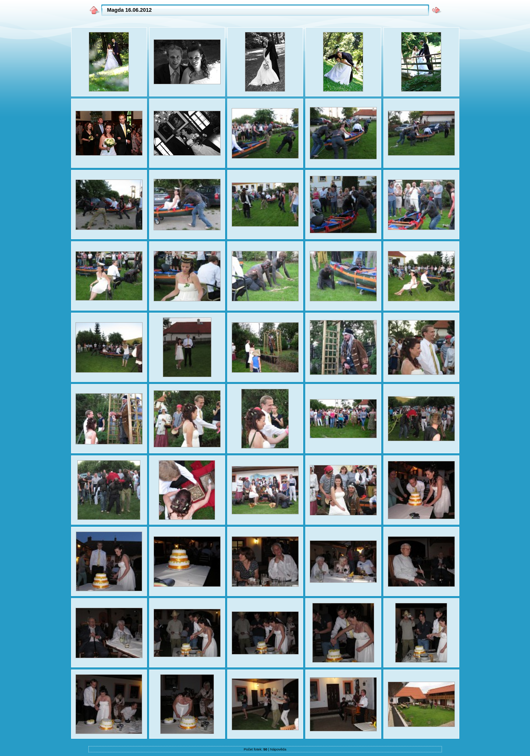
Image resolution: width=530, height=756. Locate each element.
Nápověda (278, 749)
